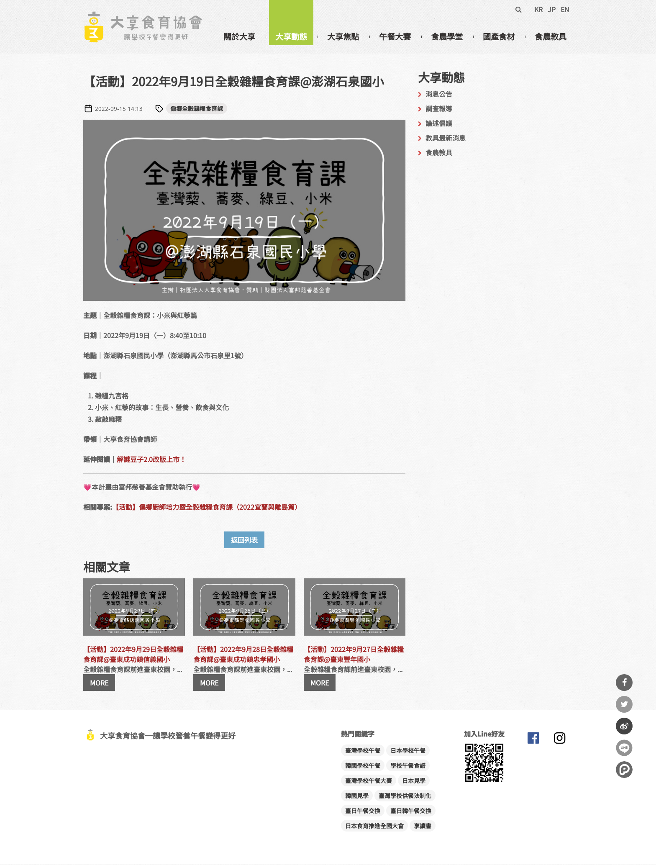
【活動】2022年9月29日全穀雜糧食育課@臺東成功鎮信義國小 (133, 655)
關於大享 (239, 36)
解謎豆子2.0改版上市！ (151, 460)
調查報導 (438, 110)
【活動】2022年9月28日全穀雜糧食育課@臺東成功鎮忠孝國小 (243, 655)
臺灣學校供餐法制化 (405, 797)
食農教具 (550, 36)
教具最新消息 (445, 139)
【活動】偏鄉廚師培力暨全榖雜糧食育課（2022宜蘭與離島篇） (206, 508)
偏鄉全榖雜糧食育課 (196, 109)
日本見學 (413, 782)
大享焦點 (343, 36)
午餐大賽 (395, 36)
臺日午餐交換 (362, 812)
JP (552, 9)
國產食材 (499, 36)
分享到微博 (624, 726)
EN (565, 9)
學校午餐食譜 (407, 766)
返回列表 (244, 541)
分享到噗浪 (624, 769)
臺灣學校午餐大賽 (368, 782)
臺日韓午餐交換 (410, 812)
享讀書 (422, 827)
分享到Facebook (624, 682)
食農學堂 (447, 36)
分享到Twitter (624, 704)
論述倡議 (438, 124)
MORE (99, 684)
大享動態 (291, 36)
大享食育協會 (533, 741)
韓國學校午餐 (362, 766)
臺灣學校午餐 (362, 751)
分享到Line (624, 747)
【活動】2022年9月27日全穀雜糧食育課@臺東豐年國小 (354, 655)
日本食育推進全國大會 (374, 827)
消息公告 (438, 95)
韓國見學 (357, 797)
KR (538, 9)
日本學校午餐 (407, 751)
